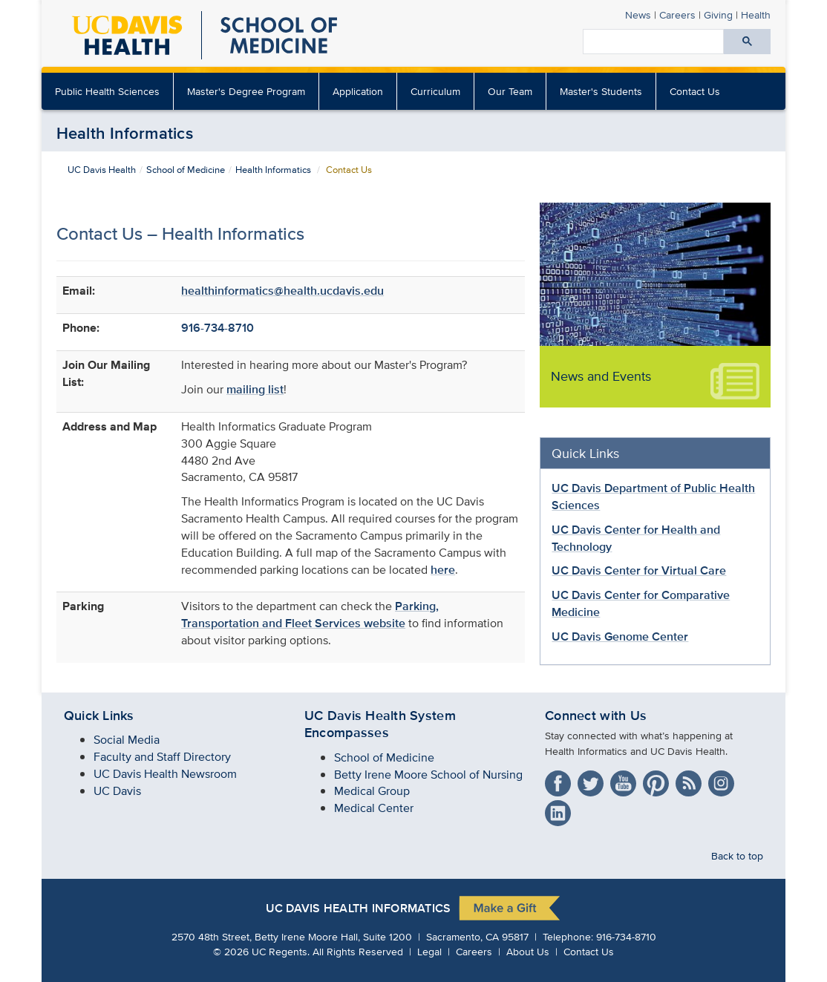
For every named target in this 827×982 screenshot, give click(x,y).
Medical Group (372, 790)
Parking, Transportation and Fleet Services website (310, 615)
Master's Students (601, 91)
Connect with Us (596, 715)
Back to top (737, 855)
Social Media (127, 739)
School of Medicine (185, 170)
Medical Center (374, 807)
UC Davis (117, 790)
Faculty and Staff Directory (162, 756)
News (638, 14)
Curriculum (435, 91)
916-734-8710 (217, 327)
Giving (718, 14)
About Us (527, 951)
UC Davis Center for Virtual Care (639, 570)
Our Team (510, 91)
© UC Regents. (261, 951)
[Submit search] (747, 41)
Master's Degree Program (246, 91)
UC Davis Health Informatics (358, 908)
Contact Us (695, 91)
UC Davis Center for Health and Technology (636, 538)
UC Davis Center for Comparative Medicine (641, 603)
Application (358, 91)
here (443, 569)
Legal (429, 951)
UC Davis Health (102, 170)
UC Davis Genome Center (620, 636)
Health (756, 14)
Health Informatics (124, 133)
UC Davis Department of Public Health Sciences (653, 496)
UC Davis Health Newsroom (165, 773)
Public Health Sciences (107, 91)
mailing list (255, 389)
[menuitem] (358, 91)
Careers (677, 14)
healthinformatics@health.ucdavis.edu (282, 290)
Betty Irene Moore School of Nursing (428, 774)
